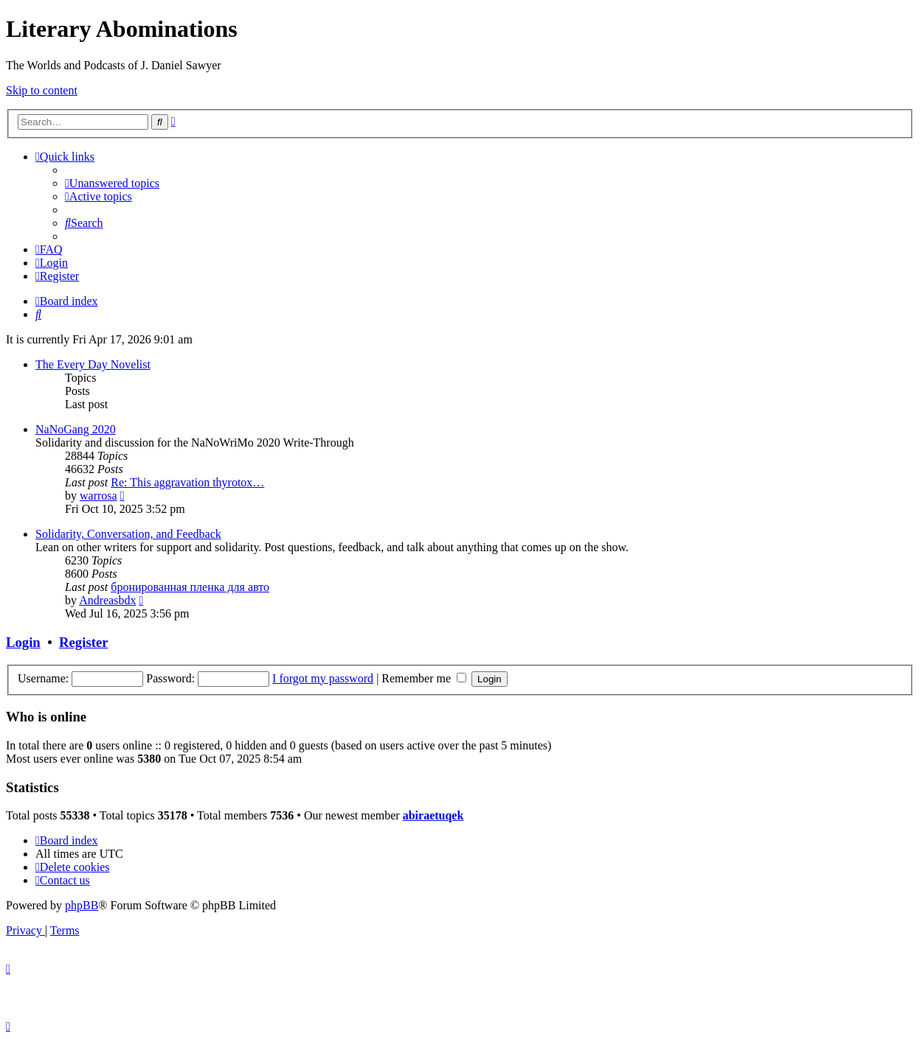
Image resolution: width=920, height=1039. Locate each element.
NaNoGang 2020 (75, 429)
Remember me (423, 678)
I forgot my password (322, 678)
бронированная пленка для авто (190, 587)
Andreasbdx (107, 600)
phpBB (81, 905)
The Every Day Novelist (93, 364)
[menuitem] (112, 183)
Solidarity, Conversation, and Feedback (128, 534)
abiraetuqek (433, 815)
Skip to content (41, 90)
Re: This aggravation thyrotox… (187, 482)
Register (83, 642)
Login (23, 642)
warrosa (98, 495)
